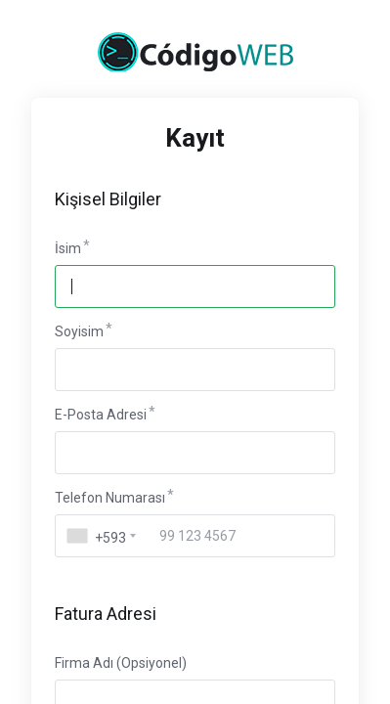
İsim (68, 248)
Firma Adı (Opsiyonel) (121, 663)
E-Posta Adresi (101, 414)
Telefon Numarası (110, 498)
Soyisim (79, 331)
